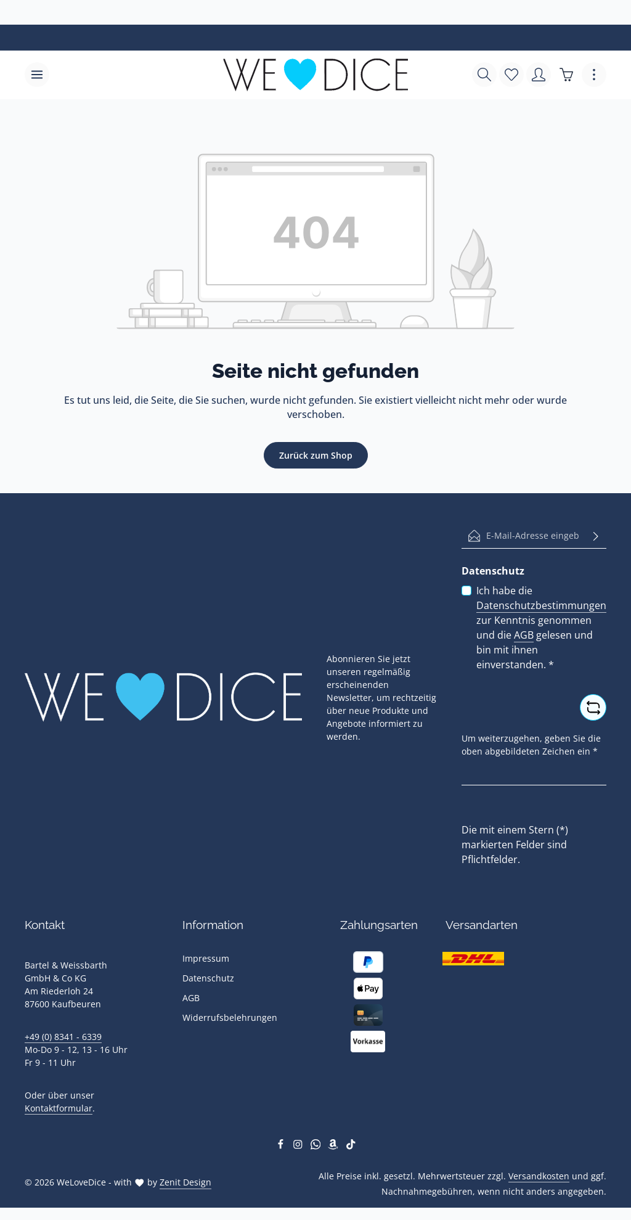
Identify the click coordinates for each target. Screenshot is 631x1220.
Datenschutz (208, 979)
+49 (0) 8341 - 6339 (63, 1037)
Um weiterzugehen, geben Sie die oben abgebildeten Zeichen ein (531, 745)
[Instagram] (299, 1146)
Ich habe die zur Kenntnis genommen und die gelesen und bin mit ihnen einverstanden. (541, 628)
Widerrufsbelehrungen (229, 1018)
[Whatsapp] (317, 1146)
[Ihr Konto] (538, 75)
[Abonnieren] (595, 536)
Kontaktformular (58, 1109)
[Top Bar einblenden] (594, 75)
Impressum (205, 959)
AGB (524, 635)
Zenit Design (185, 1183)
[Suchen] (484, 75)
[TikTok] (351, 1146)
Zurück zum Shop (315, 456)
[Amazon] (334, 1146)
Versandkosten (538, 1176)
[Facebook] (281, 1146)
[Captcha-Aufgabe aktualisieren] (593, 708)
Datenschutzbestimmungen (541, 606)
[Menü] (37, 75)
